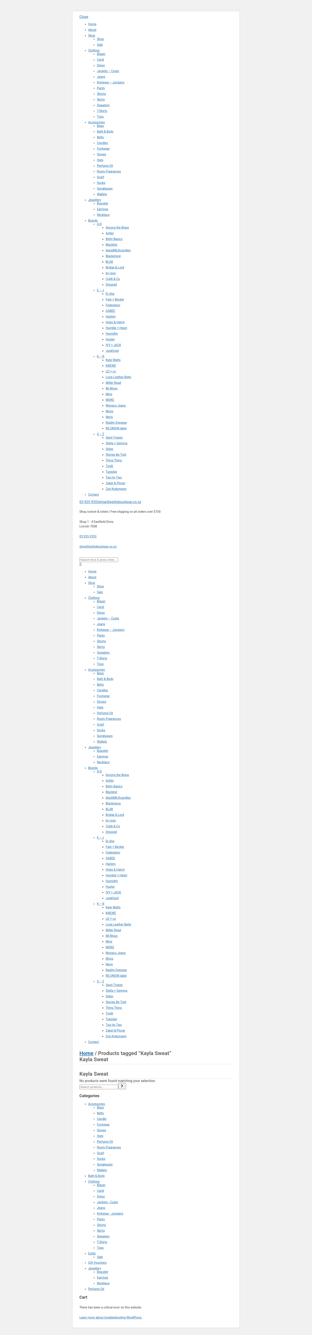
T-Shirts (102, 111)
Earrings (102, 209)
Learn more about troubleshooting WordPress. (110, 1317)
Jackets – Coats (108, 71)
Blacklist (111, 244)
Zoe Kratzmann (116, 489)
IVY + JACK (113, 345)
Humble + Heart (116, 328)
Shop (91, 35)
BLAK (109, 261)
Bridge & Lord (115, 267)
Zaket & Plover (115, 483)
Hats (100, 160)
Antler (110, 233)
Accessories (96, 122)
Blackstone (113, 256)
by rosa (111, 273)
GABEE (110, 311)
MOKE (110, 400)
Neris (109, 417)
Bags (100, 126)
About (92, 30)
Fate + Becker (115, 299)
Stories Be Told (116, 454)
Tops (100, 116)
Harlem (111, 316)
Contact (93, 494)
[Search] (122, 1086)
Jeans (101, 76)
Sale (100, 44)
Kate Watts (113, 360)
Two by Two (114, 477)
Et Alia (110, 293)
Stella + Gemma (116, 443)
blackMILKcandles (118, 250)
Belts (100, 137)
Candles (102, 143)
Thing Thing (114, 460)
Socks (101, 183)
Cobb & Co (113, 279)
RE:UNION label (116, 428)
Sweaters (103, 105)
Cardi (100, 59)
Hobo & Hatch (115, 322)
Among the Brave (117, 227)
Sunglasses (105, 188)
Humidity (112, 333)
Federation (113, 305)
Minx (109, 394)
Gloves (101, 154)
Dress (101, 65)
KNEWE (111, 365)
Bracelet (102, 203)
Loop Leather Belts (118, 377)
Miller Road (113, 382)
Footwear (103, 148)
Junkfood (112, 350)
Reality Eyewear (116, 422)
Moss (109, 411)
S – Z (100, 434)
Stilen (109, 449)
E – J (100, 290)
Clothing (94, 50)
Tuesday (111, 471)
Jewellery (94, 200)
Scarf (100, 177)
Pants (101, 88)
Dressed (111, 284)
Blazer (101, 54)
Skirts (101, 99)
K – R (100, 356)
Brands (93, 220)
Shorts (101, 94)
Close (83, 17)
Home (92, 24)
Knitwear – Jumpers (110, 82)
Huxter (110, 339)
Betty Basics (114, 239)
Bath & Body (105, 131)
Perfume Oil (105, 165)
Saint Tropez (114, 437)
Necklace (103, 215)
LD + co (111, 371)
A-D (99, 224)
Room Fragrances (109, 171)
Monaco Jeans (116, 405)
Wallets (102, 194)
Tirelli (109, 466)
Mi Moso (112, 388)
